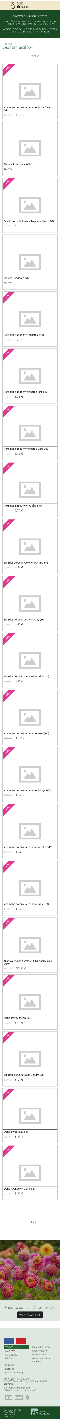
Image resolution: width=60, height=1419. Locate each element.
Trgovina (7, 44)
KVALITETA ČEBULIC (11, 1357)
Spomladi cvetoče (41, 1347)
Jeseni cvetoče (39, 1355)
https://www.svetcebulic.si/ (20, 1390)
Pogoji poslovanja (14, 1373)
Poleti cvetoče (39, 1351)
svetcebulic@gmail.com (17, 1388)
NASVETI (10, 1351)
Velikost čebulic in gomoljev (40, 1359)
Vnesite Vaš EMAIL (30, 1315)
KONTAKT (10, 1365)
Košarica (9, 1369)
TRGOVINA (11, 1347)
